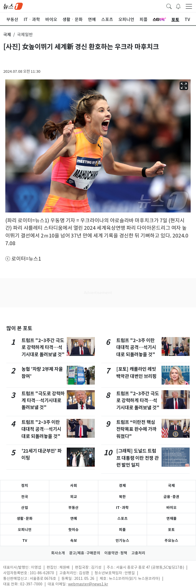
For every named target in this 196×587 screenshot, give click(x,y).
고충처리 (138, 553)
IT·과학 (122, 507)
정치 (24, 485)
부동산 (73, 507)
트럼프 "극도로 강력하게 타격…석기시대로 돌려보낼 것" (43, 400)
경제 (122, 485)
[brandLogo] (13, 6)
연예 (73, 518)
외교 (73, 496)
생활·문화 (25, 518)
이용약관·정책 (115, 553)
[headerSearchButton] (169, 6)
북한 (122, 496)
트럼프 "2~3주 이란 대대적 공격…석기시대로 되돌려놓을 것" (41, 429)
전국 (24, 496)
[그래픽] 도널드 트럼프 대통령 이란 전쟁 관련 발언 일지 (137, 458)
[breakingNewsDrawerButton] (178, 6)
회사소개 (58, 553)
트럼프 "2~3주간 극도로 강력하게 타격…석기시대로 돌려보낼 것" (43, 347)
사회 (73, 485)
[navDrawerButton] (189, 6)
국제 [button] (7, 34)
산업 (24, 507)
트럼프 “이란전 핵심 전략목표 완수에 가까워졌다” (136, 429)
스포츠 (122, 518)
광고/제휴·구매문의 (84, 553)
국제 (171, 485)
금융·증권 (171, 496)
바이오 (171, 507)
